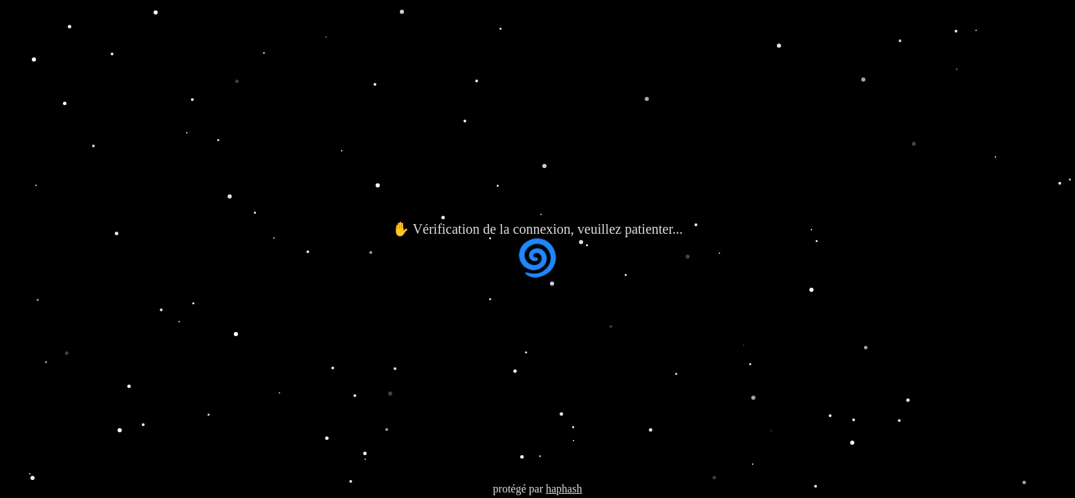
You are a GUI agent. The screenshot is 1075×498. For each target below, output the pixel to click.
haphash (564, 489)
